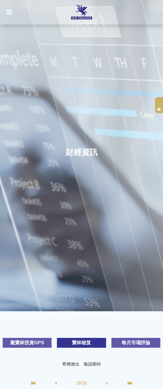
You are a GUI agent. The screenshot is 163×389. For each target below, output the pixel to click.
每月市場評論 (136, 342)
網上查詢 (159, 105)
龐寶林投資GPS (27, 342)
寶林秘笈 (81, 342)
